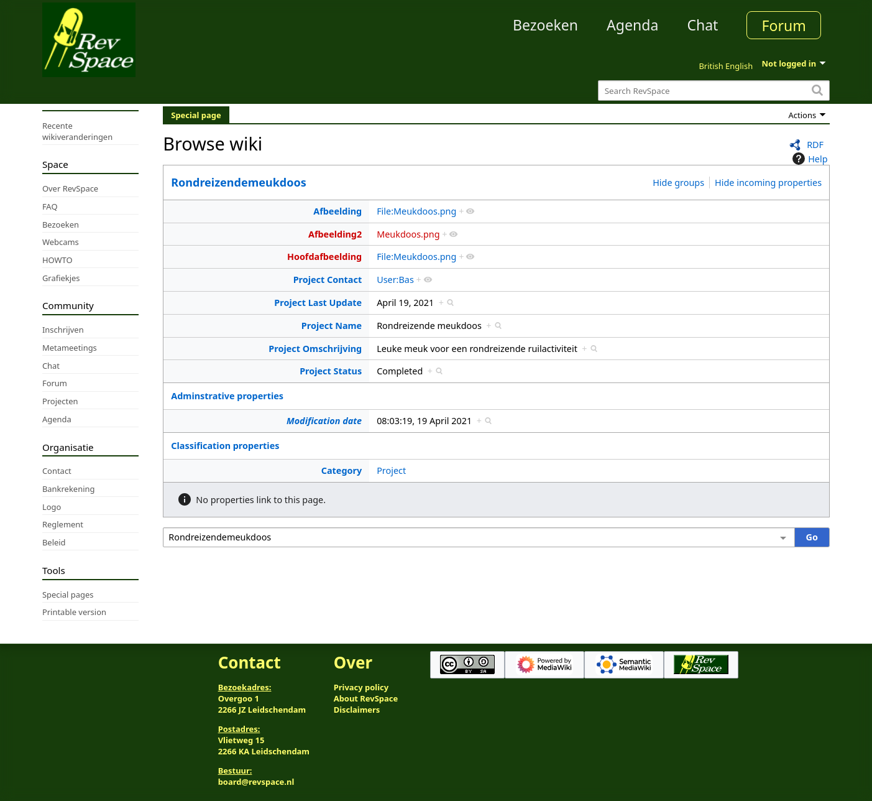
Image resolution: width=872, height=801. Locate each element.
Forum (784, 25)
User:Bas (395, 279)
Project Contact (327, 279)
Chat (702, 25)
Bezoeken (545, 25)
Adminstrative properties (227, 396)
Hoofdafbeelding (324, 256)
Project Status (331, 371)
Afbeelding (337, 211)
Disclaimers (357, 709)
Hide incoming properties (768, 182)
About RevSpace (366, 698)
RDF (815, 144)
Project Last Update (318, 302)
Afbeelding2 (335, 234)
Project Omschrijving (315, 348)
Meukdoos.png (408, 234)
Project (391, 470)
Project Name (331, 325)
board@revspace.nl (256, 781)
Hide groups (678, 182)
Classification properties (225, 445)
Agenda (632, 25)
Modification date (324, 421)
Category (341, 470)
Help (808, 158)
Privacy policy (361, 687)
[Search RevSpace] (714, 90)
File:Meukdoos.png (416, 211)
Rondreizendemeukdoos (238, 182)
